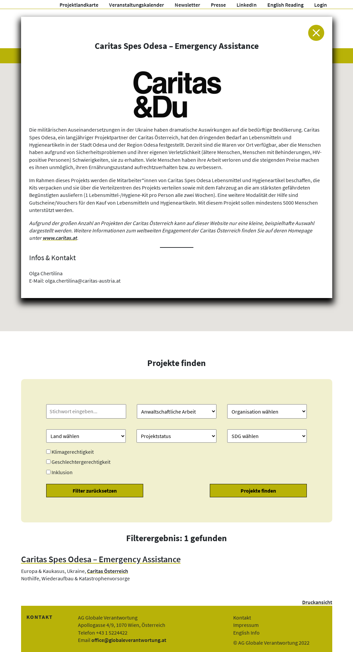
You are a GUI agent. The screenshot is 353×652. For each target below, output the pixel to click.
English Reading (285, 4)
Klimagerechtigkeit (73, 451)
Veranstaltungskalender (136, 4)
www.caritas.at (59, 237)
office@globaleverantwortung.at (128, 640)
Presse (218, 4)
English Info (246, 632)
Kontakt (242, 617)
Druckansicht (317, 602)
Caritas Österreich (107, 571)
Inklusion (62, 472)
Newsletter (187, 4)
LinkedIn (247, 4)
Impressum (246, 625)
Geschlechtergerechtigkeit (81, 461)
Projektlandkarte (79, 4)
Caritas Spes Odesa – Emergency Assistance (101, 559)
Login (320, 4)
